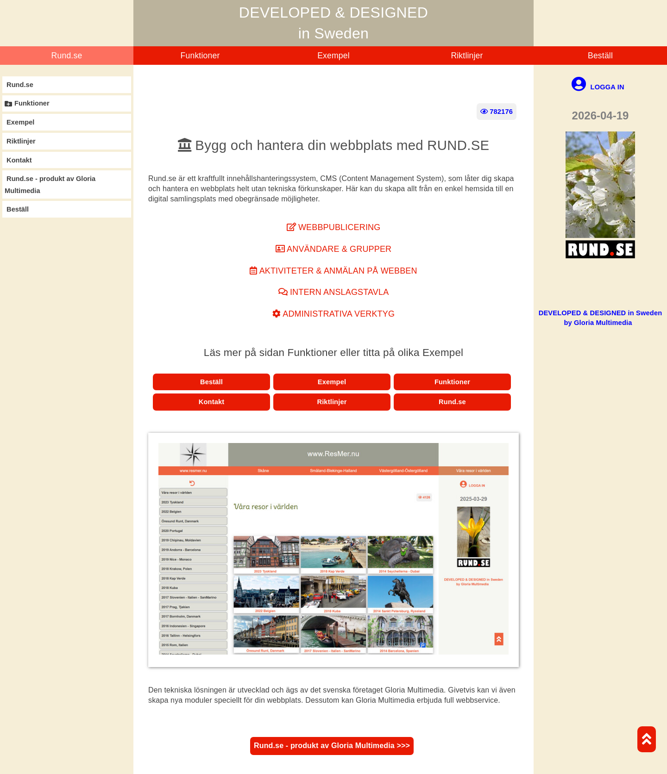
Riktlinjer (467, 55)
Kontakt (212, 402)
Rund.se (66, 55)
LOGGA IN (598, 87)
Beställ (600, 55)
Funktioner (200, 55)
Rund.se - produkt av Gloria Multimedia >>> (332, 745)
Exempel (333, 55)
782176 (496, 111)
